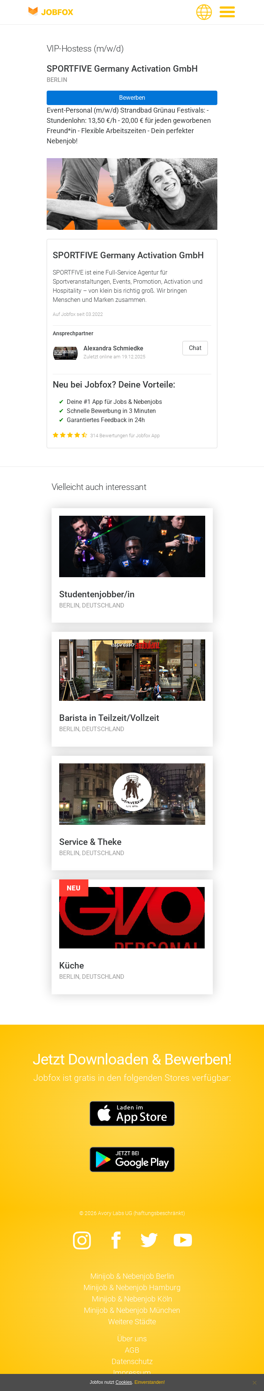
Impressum (132, 1372)
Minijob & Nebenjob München (132, 1310)
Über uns (132, 1338)
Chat (195, 348)
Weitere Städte (132, 1321)
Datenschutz (132, 1361)
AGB (132, 1350)
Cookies (123, 1382)
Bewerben (132, 97)
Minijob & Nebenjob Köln (132, 1298)
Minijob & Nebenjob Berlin (132, 1276)
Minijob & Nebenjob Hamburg (132, 1287)
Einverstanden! (150, 1382)
